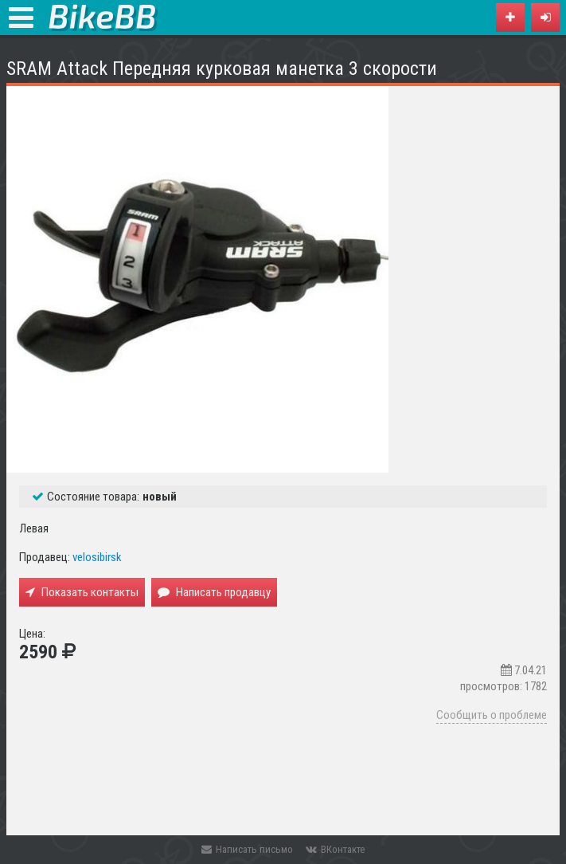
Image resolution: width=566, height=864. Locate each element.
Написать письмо (247, 849)
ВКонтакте (335, 849)
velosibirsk (97, 557)
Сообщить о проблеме (491, 715)
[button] (545, 17)
